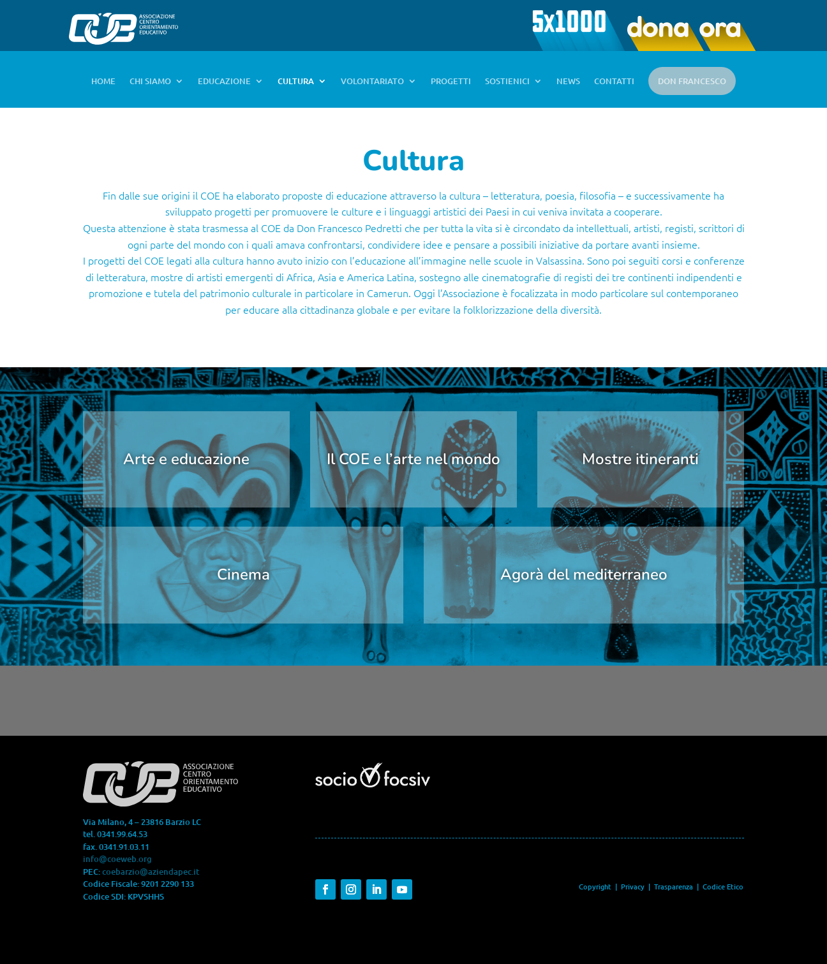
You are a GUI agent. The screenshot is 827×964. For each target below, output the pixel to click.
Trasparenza (674, 886)
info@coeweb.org (117, 859)
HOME (103, 82)
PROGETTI (451, 82)
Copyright (595, 886)
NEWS (568, 82)
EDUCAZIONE (224, 82)
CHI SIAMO (150, 82)
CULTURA (296, 82)
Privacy (632, 886)
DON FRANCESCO (692, 81)
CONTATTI (614, 82)
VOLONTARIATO (372, 82)
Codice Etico (723, 886)
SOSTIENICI (507, 82)
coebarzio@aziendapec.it (150, 871)
